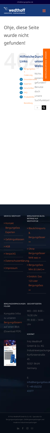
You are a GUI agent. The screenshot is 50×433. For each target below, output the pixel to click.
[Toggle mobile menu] (44, 11)
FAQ (25, 92)
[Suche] (44, 107)
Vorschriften (29, 88)
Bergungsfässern (13, 322)
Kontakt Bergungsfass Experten (12, 228)
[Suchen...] (38, 107)
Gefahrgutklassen (13, 239)
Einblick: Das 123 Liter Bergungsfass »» (36, 283)
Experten (27, 84)
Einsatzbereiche (30, 79)
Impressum (11, 268)
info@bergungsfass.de (25, 2)
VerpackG (10, 253)
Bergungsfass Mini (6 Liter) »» (36, 267)
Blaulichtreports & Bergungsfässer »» (37, 235)
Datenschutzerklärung (13, 260)
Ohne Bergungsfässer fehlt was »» (37, 253)
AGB (7, 246)
